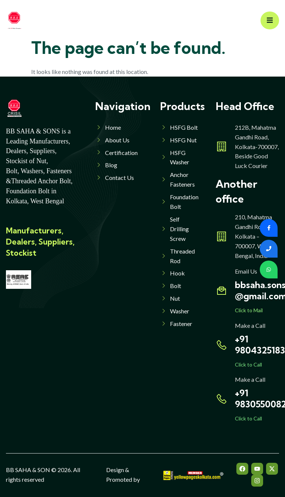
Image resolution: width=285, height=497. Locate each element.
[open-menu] (270, 21)
